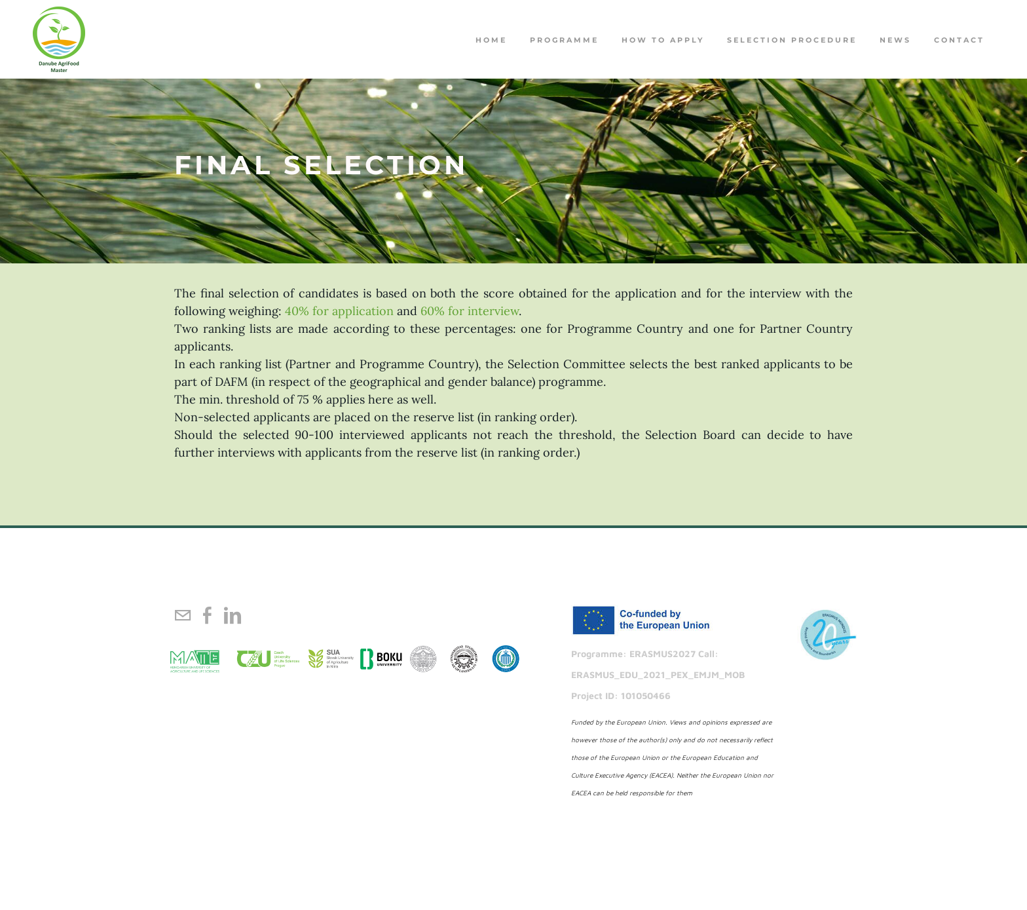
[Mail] (182, 615)
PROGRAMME (564, 40)
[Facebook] (207, 615)
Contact (959, 40)
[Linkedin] (232, 615)
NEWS (895, 40)
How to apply (663, 40)
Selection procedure (792, 40)
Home (491, 40)
